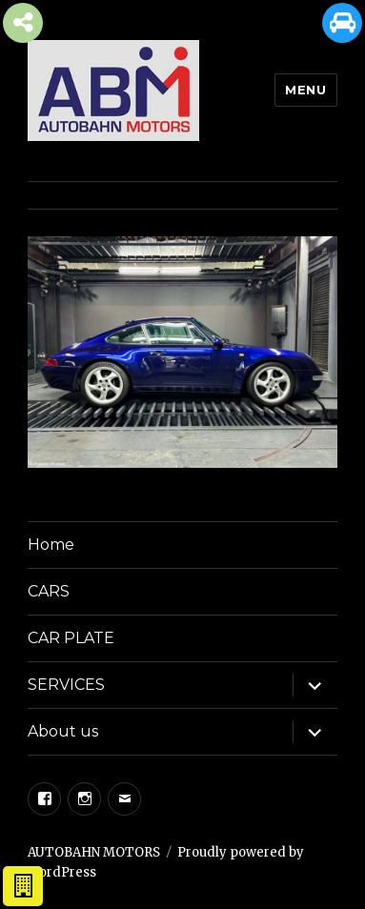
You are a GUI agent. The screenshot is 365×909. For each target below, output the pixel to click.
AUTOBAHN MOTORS (94, 852)
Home (51, 544)
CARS (49, 591)
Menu (305, 89)
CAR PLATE (71, 638)
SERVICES (66, 685)
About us (63, 731)
